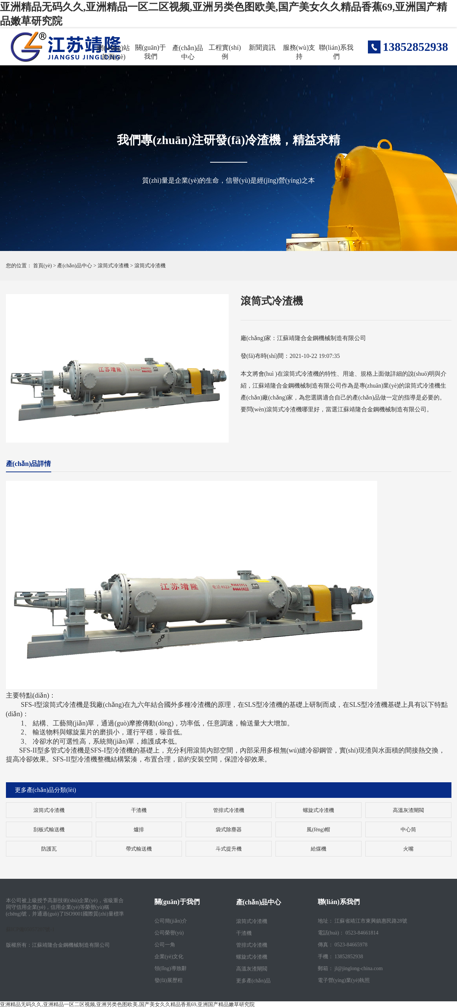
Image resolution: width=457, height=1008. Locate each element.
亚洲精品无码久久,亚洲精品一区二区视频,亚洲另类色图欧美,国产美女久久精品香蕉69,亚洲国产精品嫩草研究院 (127, 1004)
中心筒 (408, 829)
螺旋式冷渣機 (318, 810)
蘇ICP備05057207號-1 (30, 929)
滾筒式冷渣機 (113, 265)
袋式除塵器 (229, 829)
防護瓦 (49, 849)
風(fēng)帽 (318, 829)
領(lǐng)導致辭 (170, 968)
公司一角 (164, 944)
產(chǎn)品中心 (74, 265)
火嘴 (408, 849)
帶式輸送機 (139, 849)
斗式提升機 (229, 849)
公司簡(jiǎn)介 (170, 921)
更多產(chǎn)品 (253, 980)
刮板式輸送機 (49, 829)
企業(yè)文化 (169, 956)
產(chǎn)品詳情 (28, 463)
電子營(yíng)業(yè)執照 (344, 980)
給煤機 (318, 849)
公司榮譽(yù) (169, 933)
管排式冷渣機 (228, 810)
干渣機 (139, 810)
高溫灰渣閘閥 (408, 810)
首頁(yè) (42, 265)
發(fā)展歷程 (168, 980)
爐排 (139, 829)
